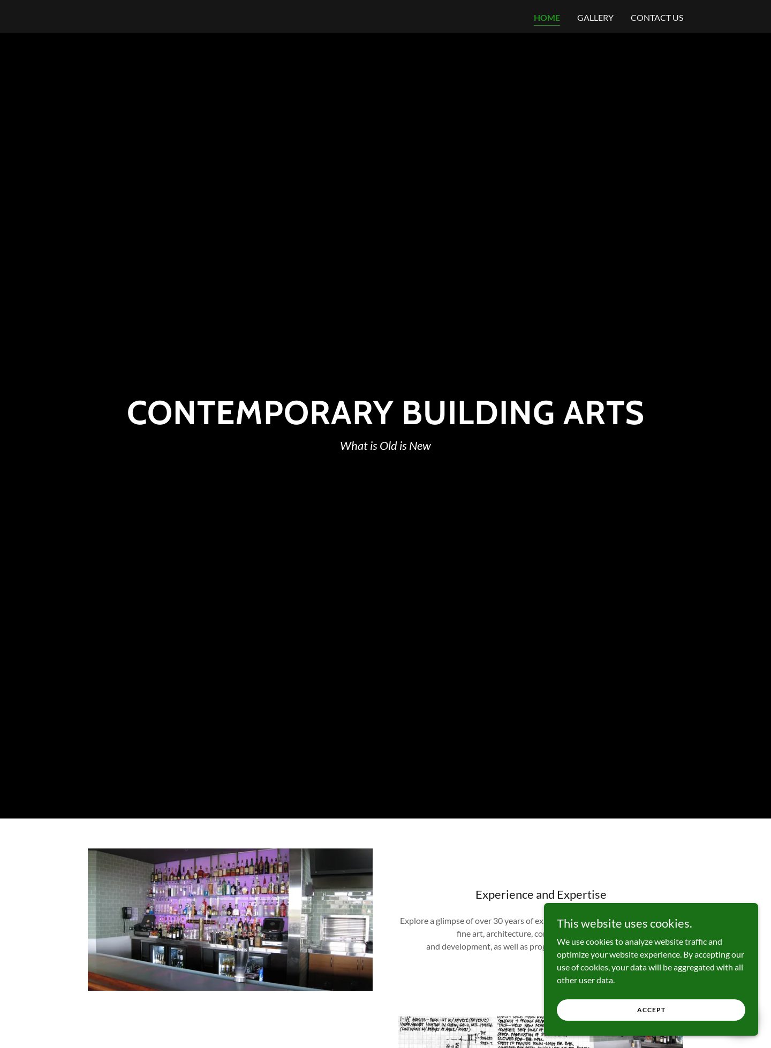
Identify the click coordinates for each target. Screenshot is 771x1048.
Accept (651, 1010)
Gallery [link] (595, 17)
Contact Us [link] (657, 17)
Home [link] (547, 17)
